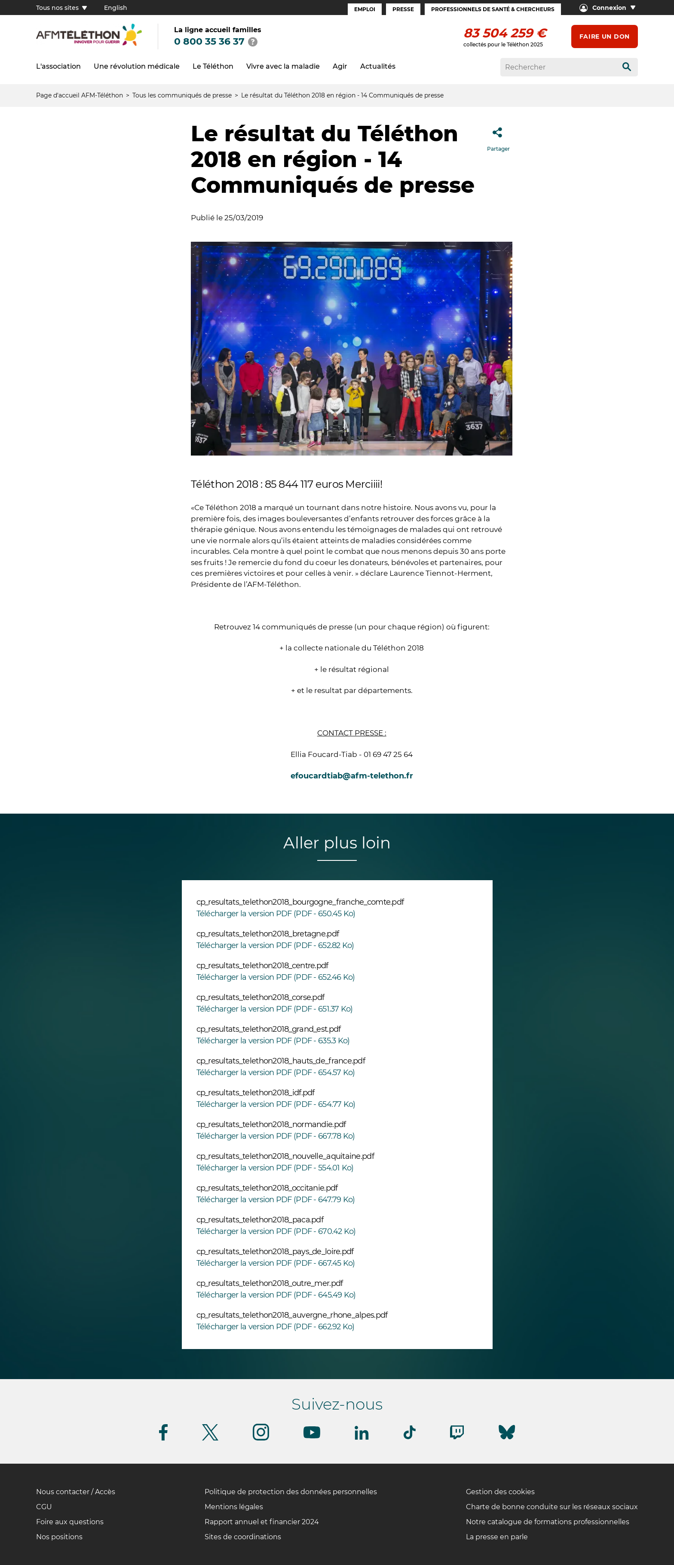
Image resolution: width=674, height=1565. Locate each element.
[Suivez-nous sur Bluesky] (506, 1439)
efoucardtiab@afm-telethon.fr (352, 776)
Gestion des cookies (500, 1492)
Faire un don (604, 36)
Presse (403, 9)
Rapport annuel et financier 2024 (262, 1522)
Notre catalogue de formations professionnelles (547, 1522)
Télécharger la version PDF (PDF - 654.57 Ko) (275, 1072)
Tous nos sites (61, 8)
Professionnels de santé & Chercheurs (493, 9)
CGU (44, 1507)
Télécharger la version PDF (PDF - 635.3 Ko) (273, 1040)
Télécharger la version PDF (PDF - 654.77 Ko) (275, 1104)
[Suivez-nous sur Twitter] (210, 1439)
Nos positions (59, 1537)
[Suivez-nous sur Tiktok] (410, 1437)
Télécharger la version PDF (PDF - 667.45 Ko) (275, 1263)
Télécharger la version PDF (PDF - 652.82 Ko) (275, 945)
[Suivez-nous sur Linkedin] (362, 1438)
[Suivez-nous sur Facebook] (163, 1439)
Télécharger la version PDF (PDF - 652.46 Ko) (275, 977)
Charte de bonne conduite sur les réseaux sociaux (552, 1507)
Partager (498, 137)
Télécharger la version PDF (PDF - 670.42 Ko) (276, 1231)
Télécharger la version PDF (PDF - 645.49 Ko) (276, 1295)
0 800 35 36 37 (209, 41)
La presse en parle (497, 1537)
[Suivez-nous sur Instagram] (261, 1439)
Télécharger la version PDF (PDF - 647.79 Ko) (275, 1199)
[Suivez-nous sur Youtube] (311, 1437)
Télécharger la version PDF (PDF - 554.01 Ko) (275, 1168)
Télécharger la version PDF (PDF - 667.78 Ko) (275, 1136)
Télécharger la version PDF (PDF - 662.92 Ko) (275, 1326)
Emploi (364, 9)
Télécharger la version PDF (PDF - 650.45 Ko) (275, 913)
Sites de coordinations (243, 1537)
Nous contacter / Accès (75, 1492)
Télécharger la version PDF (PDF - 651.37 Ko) (274, 1009)
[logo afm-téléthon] (89, 44)
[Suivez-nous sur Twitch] (457, 1437)
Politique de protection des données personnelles (291, 1492)
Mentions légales (234, 1507)
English (115, 8)
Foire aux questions (70, 1522)
